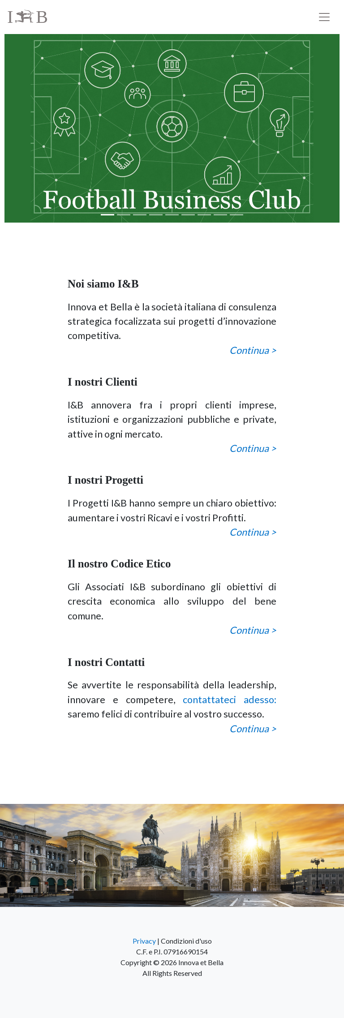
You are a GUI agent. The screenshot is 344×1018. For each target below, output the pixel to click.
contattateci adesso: (229, 699)
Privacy (144, 940)
